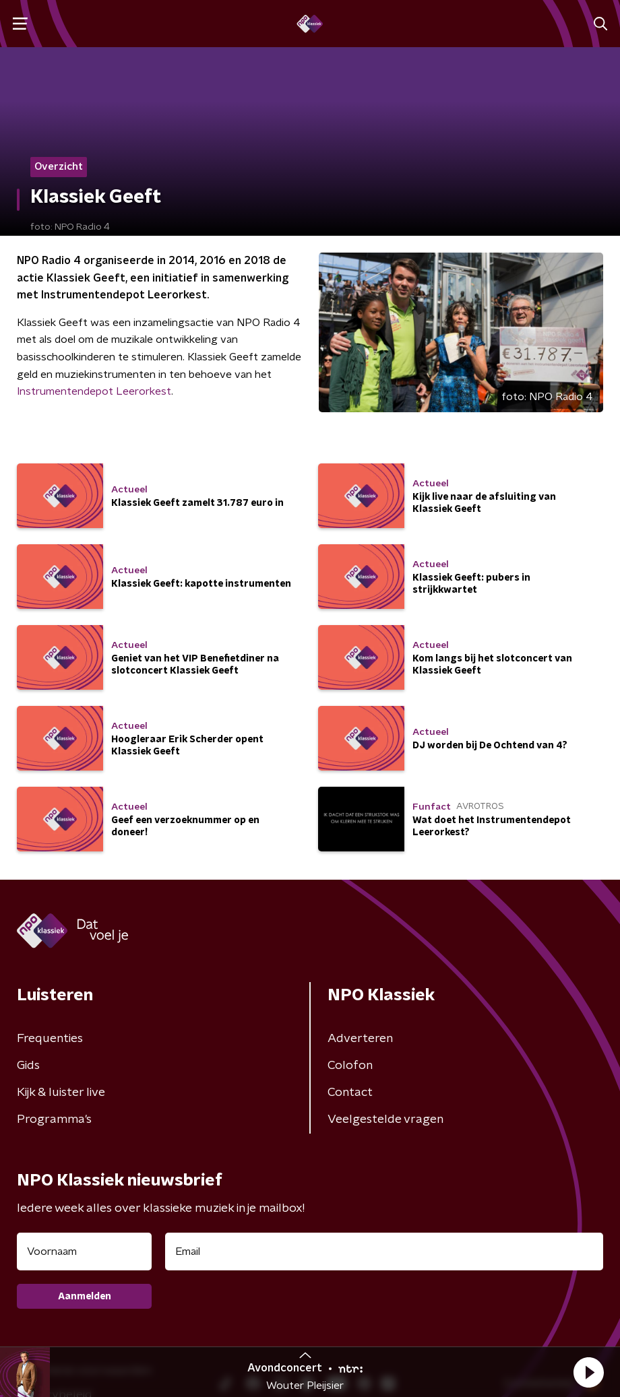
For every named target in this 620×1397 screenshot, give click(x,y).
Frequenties (50, 1039)
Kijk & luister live (61, 1092)
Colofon (350, 1066)
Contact (350, 1092)
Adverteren (360, 1039)
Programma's (54, 1119)
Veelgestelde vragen (385, 1119)
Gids (28, 1066)
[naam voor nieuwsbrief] (84, 1251)
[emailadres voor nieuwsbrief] (384, 1251)
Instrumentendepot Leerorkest (94, 391)
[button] (588, 1372)
